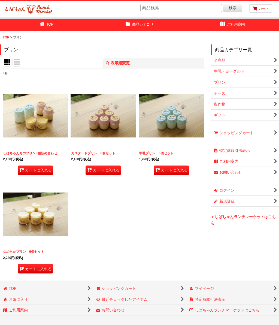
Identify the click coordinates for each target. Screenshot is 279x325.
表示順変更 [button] (118, 63)
